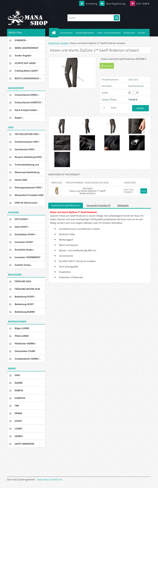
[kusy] (105, 107)
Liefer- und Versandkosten (109, 32)
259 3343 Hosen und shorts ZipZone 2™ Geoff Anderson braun (88, 191)
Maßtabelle (123, 205)
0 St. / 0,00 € (142, 3)
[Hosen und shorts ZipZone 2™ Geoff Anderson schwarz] (62, 119)
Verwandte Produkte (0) (98, 205)
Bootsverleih (129, 32)
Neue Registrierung (115, 3)
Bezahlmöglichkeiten (85, 32)
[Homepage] (55, 32)
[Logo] (27, 17)
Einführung (53, 43)
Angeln (64, 43)
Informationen (66, 32)
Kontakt (141, 32)
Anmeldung (91, 3)
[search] (116, 18)
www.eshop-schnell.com (49, 479)
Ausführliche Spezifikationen (65, 205)
